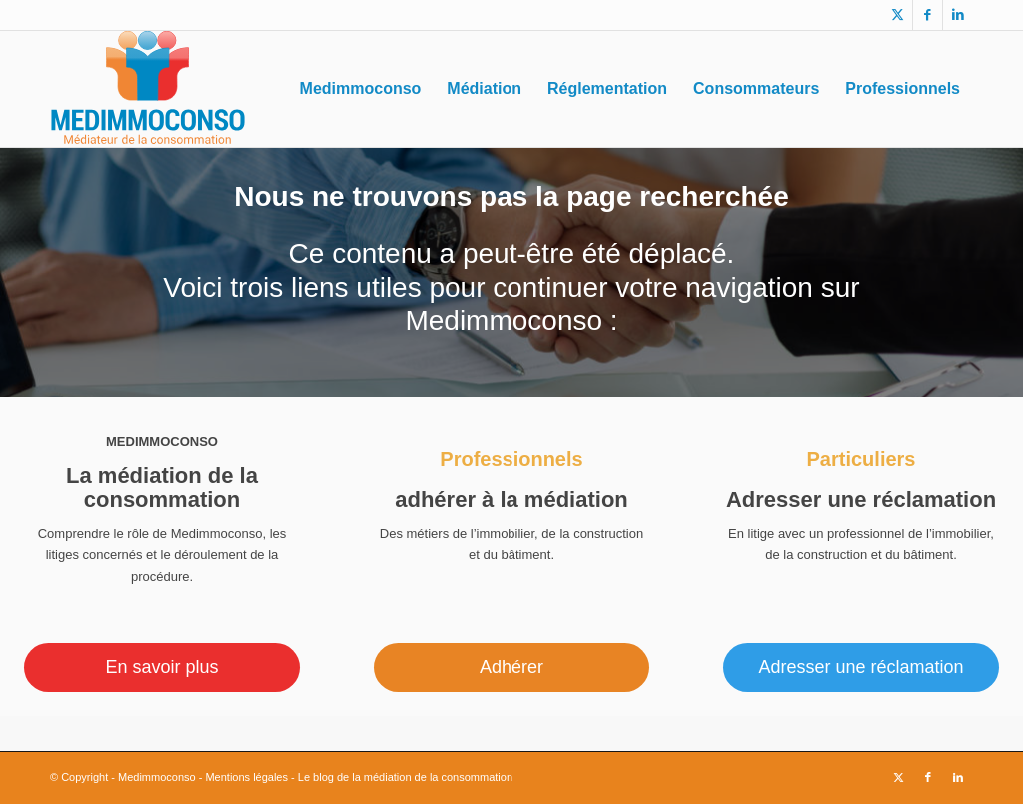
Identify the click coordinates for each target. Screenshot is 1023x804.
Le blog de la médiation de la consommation (405, 777)
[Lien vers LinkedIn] (958, 15)
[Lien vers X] (897, 15)
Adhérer (511, 667)
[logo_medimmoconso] (147, 89)
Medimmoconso (157, 777)
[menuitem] (361, 89)
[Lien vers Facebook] (927, 15)
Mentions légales (246, 777)
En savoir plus (161, 667)
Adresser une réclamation (860, 667)
